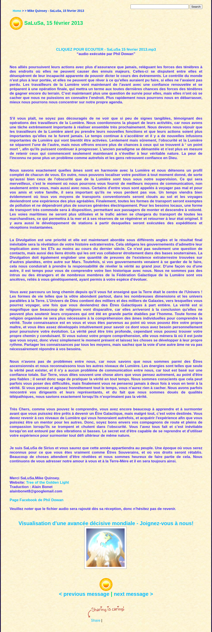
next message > (133, 594)
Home (17, 11)
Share (95, 620)
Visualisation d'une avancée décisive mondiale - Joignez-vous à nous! (106, 523)
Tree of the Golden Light (47, 482)
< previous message (84, 594)
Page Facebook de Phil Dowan (37, 500)
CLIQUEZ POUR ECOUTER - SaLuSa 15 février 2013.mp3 (106, 49)
